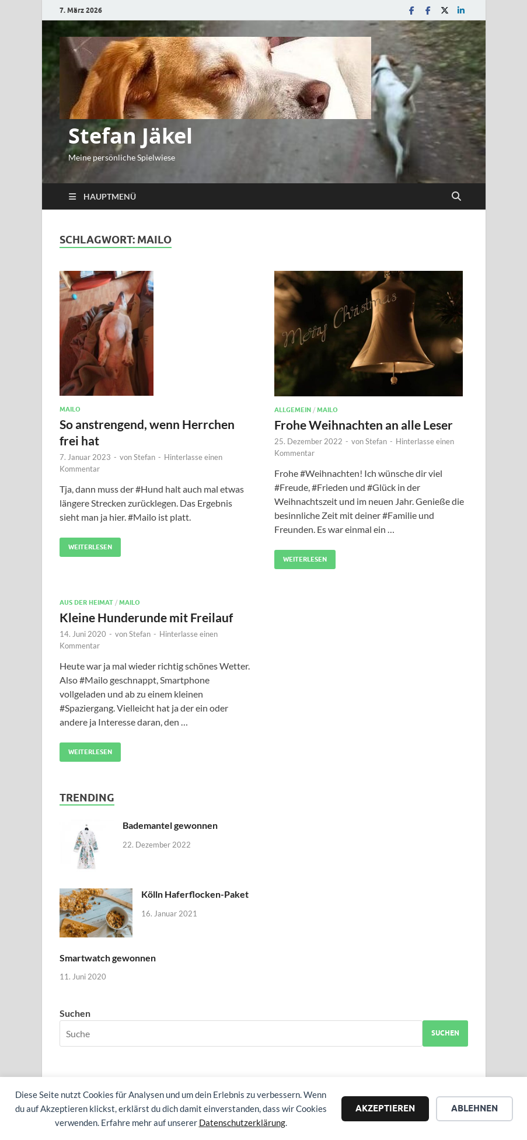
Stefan (144, 457)
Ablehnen (474, 1108)
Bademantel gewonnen (170, 825)
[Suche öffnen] (456, 196)
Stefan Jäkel (130, 135)
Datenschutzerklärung (242, 1122)
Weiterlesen (86, 544)
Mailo (70, 409)
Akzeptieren (385, 1108)
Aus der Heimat (86, 602)
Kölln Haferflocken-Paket (195, 894)
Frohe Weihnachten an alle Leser (363, 424)
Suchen (75, 1013)
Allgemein (292, 410)
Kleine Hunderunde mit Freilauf (146, 617)
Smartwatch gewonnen (108, 957)
